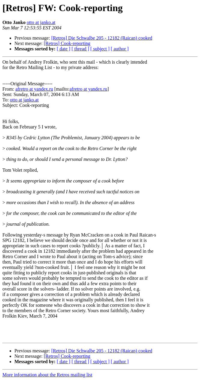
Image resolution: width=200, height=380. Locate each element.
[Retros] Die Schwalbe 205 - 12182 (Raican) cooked (101, 38)
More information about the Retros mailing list (47, 374)
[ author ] (120, 48)
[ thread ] (80, 48)
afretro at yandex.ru (34, 89)
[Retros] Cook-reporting (67, 43)
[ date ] (63, 48)
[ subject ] (100, 48)
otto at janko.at (41, 22)
